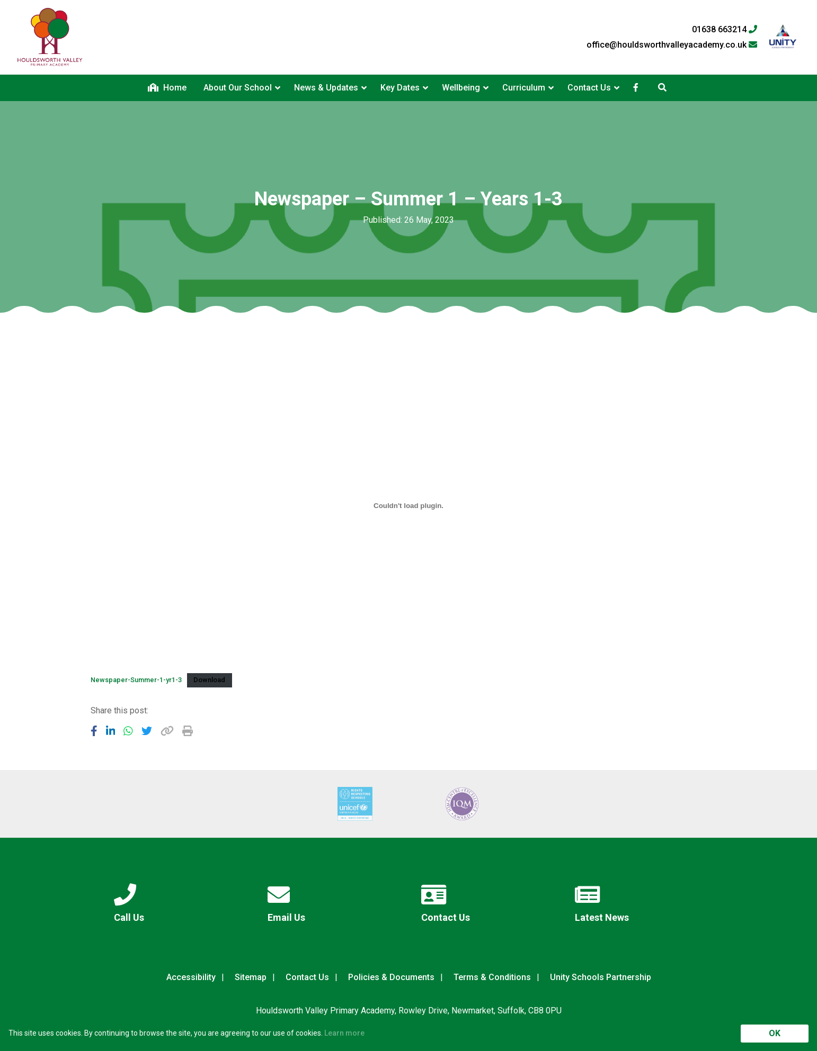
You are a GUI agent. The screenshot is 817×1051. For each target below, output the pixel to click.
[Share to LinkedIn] (111, 731)
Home (167, 88)
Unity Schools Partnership (600, 977)
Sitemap (251, 977)
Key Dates (400, 88)
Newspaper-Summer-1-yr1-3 (136, 680)
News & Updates (326, 88)
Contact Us (589, 88)
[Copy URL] (167, 731)
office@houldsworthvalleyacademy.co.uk (672, 45)
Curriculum (523, 88)
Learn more (344, 1033)
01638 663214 (724, 29)
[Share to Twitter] (146, 731)
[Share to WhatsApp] (128, 731)
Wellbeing (461, 88)
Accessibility (191, 977)
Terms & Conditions (492, 977)
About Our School (237, 88)
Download (209, 680)
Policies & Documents (391, 977)
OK (774, 1033)
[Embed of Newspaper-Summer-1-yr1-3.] (408, 505)
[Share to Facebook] (94, 731)
